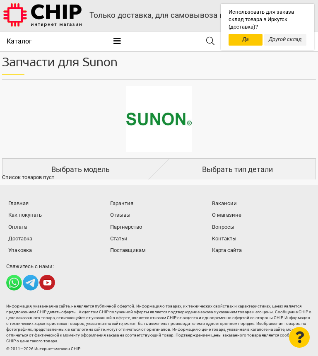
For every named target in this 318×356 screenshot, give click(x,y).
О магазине (226, 215)
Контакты (224, 238)
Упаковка (20, 250)
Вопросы (223, 227)
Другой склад (285, 39)
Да (245, 39)
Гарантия (121, 203)
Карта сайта (227, 250)
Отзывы (120, 215)
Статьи (119, 238)
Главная (18, 203)
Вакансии (224, 203)
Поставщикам (128, 250)
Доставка (20, 238)
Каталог (19, 41)
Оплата (17, 227)
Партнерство (126, 227)
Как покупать (25, 215)
